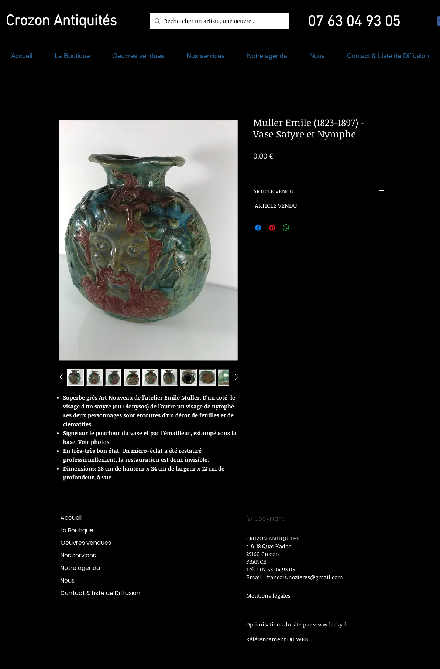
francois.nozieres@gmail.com (304, 577)
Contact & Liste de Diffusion (100, 593)
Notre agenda (80, 568)
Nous (68, 580)
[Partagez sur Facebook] (258, 227)
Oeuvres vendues (86, 543)
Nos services (78, 555)
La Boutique (77, 530)
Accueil (71, 517)
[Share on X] (300, 227)
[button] (72, 56)
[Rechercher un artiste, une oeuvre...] (219, 21)
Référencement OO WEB (278, 639)
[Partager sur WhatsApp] (286, 227)
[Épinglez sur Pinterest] (272, 227)
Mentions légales (268, 595)
